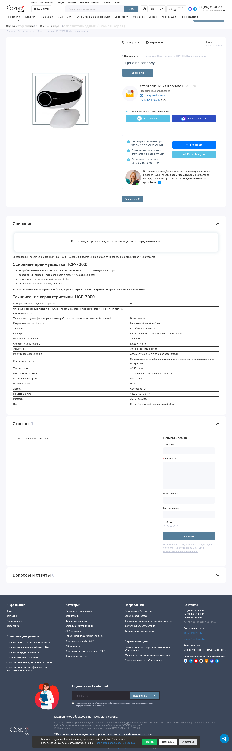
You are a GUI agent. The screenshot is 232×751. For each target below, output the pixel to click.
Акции (61, 3)
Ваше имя (170, 444)
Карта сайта (12, 626)
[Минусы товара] (189, 514)
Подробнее (168, 742)
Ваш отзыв (170, 458)
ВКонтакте (194, 144)
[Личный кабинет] (144, 8)
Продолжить (189, 536)
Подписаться (144, 695)
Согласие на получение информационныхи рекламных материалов (27, 668)
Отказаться (188, 742)
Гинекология (14, 16)
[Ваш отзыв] (189, 475)
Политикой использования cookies (115, 742)
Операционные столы (76, 656)
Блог (117, 3)
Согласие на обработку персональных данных (30, 662)
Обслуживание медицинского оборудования (147, 655)
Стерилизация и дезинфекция (94, 16)
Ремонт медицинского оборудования (143, 660)
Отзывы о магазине (89, 3)
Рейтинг (169, 522)
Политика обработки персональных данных (28, 642)
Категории (41, 9)
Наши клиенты (47, 3)
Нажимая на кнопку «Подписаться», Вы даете (114, 704)
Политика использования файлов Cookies (27, 647)
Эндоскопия (122, 16)
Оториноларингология (136, 616)
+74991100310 (152, 99)
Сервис (153, 16)
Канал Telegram (194, 154)
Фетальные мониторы (76, 621)
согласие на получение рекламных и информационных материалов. (183, 549)
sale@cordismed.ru (155, 95)
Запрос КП (138, 72)
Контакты (106, 3)
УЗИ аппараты (72, 646)
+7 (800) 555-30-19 (194, 614)
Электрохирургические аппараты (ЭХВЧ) (86, 651)
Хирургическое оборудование (140, 626)
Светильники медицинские (79, 626)
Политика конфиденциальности (22, 652)
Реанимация (47, 16)
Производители (189, 16)
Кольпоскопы (72, 616)
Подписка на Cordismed (90, 686)
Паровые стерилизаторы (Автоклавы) (84, 636)
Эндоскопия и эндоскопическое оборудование (148, 621)
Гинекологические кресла (78, 611)
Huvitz (209, 42)
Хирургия (31, 16)
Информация (169, 16)
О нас (34, 3)
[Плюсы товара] (189, 500)
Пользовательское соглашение (22, 657)
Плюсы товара (170, 493)
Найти (131, 9)
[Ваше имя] (189, 450)
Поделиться (132, 199)
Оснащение (139, 16)
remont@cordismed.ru (194, 639)
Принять (149, 742)
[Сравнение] (152, 8)
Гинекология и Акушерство (138, 611)
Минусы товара (171, 508)
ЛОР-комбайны (73, 631)
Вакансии (72, 3)
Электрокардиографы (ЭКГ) (79, 641)
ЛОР (70, 16)
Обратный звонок (193, 617)
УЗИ (61, 16)
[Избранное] (161, 8)
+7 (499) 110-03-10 (212, 7)
